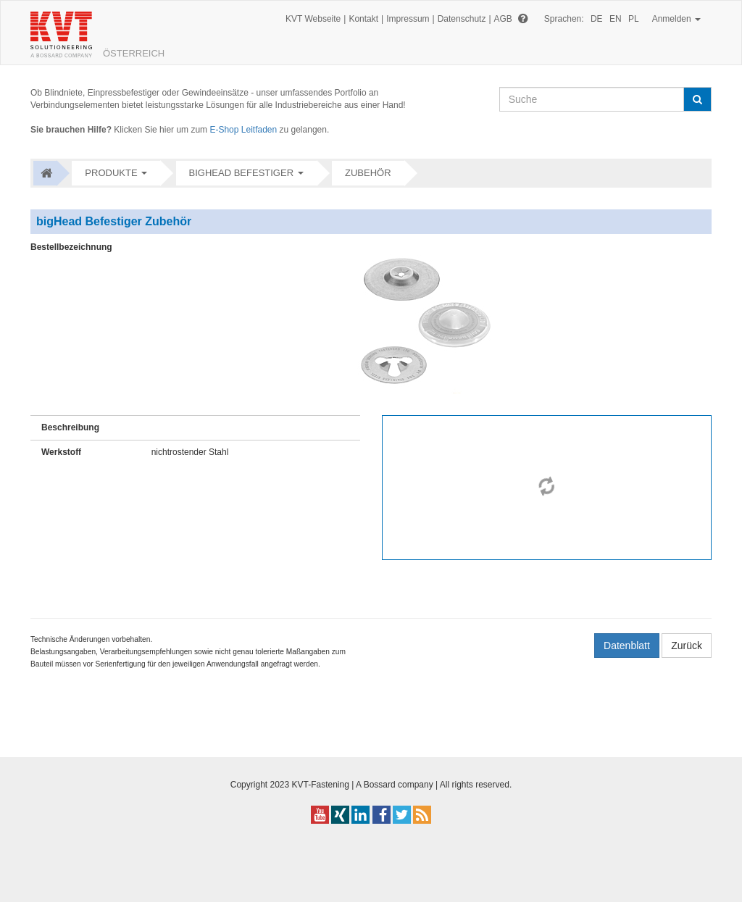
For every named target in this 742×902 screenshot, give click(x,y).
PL (633, 19)
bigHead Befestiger (241, 172)
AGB (503, 19)
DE (597, 19)
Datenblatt (627, 645)
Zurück (686, 645)
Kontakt (363, 19)
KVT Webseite (313, 19)
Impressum (407, 19)
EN (615, 19)
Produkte (111, 172)
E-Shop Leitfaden (243, 130)
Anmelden (676, 19)
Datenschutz (462, 19)
